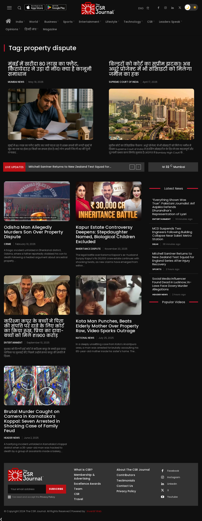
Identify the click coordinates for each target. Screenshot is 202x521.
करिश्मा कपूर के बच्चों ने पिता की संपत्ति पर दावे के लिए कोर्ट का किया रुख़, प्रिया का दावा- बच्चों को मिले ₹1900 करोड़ (34, 328)
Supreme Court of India (123, 82)
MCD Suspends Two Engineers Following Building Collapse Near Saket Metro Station (172, 233)
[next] (138, 167)
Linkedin (172, 483)
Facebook (173, 470)
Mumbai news (16, 82)
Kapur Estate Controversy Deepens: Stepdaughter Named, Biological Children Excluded (105, 234)
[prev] (132, 167)
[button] (19, 7)
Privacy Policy (47, 496)
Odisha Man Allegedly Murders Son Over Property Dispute (33, 232)
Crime (7, 243)
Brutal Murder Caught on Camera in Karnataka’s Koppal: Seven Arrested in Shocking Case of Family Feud (32, 421)
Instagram (173, 477)
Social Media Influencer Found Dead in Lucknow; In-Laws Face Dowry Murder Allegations (171, 283)
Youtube (172, 496)
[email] (27, 488)
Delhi (155, 244)
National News (85, 337)
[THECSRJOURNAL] (98, 8)
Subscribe (56, 488)
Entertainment (13, 342)
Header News (12, 437)
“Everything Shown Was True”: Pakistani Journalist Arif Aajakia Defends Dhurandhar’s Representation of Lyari (173, 207)
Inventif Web (94, 511)
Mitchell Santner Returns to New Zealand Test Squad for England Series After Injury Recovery (173, 258)
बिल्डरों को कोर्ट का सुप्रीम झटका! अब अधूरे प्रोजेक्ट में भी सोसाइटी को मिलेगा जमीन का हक (150, 69)
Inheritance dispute (88, 248)
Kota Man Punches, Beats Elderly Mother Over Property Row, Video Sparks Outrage (107, 326)
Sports (156, 269)
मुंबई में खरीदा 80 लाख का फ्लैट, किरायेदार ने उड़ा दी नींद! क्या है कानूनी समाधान (50, 69)
